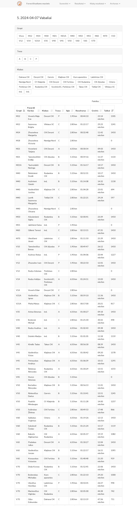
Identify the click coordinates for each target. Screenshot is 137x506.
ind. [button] (27, 91)
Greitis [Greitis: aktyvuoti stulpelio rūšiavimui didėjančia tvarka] (102, 110)
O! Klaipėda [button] (40, 82)
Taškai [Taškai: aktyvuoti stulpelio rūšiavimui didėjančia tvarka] (115, 110)
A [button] (19, 59)
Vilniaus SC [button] (110, 87)
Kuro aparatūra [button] (80, 77)
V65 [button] (85, 40)
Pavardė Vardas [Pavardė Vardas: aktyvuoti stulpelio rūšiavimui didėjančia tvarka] (31, 109)
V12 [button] (21, 40)
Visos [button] (21, 36)
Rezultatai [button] (80, 3)
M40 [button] (72, 36)
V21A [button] (37, 40)
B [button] (25, 59)
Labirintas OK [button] (97, 77)
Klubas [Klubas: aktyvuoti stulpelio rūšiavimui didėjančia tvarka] (48, 110)
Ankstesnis (99, 502)
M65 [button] (97, 36)
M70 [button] (105, 36)
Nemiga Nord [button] (25, 82)
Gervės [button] (51, 77)
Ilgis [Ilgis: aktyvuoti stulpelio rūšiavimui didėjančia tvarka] (75, 110)
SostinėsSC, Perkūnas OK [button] (63, 87)
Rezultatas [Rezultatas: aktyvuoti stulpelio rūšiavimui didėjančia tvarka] (88, 110)
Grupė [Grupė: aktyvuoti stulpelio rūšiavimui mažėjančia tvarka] (19, 110)
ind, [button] (20, 91)
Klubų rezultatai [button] (98, 3)
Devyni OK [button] (38, 77)
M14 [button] (38, 36)
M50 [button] (81, 36)
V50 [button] (69, 40)
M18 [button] (46, 36)
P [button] (36, 59)
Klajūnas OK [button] (63, 77)
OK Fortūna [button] (68, 82)
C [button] (30, 59)
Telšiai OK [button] (96, 87)
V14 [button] (29, 40)
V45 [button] (62, 40)
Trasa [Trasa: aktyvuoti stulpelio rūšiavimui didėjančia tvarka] (65, 110)
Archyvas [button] (115, 3)
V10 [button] (113, 36)
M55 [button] (89, 36)
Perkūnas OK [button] (25, 87)
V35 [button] (46, 40)
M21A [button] (63, 36)
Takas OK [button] (83, 87)
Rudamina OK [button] (41, 87)
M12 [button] (30, 36)
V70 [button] (93, 40)
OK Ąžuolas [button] (99, 82)
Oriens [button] (112, 82)
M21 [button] (55, 36)
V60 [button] (77, 40)
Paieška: (107, 101)
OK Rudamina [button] (84, 82)
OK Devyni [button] (54, 82)
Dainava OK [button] (24, 77)
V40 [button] (54, 40)
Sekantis (117, 502)
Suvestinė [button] (65, 3)
